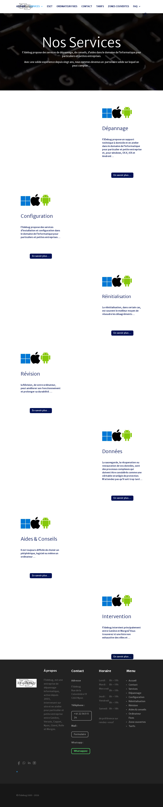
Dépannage (135, 693)
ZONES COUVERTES (118, 6)
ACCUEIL (20, 6)
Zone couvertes (137, 722)
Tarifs (132, 726)
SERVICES (34, 6)
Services (133, 688)
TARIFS (100, 6)
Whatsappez (81, 751)
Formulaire (80, 734)
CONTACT (86, 6)
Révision (133, 705)
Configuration (136, 697)
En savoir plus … (122, 175)
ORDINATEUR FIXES (67, 6)
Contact (133, 684)
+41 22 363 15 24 (81, 715)
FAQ (135, 6)
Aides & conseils (137, 709)
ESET (50, 6)
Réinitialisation (137, 701)
